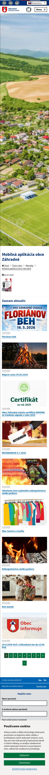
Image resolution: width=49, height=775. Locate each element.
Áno (40, 680)
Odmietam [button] (24, 762)
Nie (45, 680)
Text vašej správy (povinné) (14, 720)
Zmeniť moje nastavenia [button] (24, 769)
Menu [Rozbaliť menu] (40, 9)
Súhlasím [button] (24, 755)
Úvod (5, 265)
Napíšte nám (41, 686)
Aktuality (29, 265)
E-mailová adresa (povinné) (14, 709)
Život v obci (17, 265)
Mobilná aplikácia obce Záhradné (16, 268)
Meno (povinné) (9, 698)
